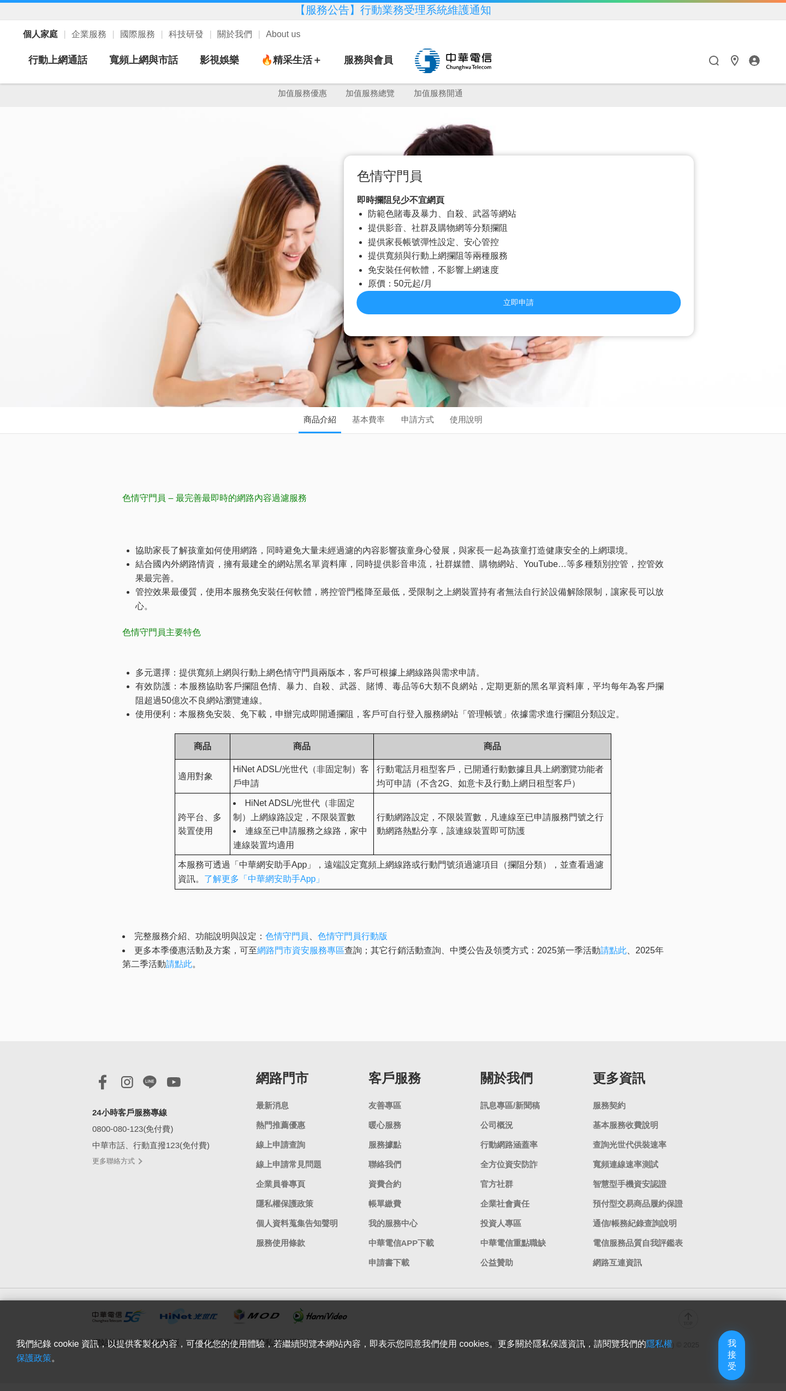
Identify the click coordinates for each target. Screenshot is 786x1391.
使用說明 (484, 424)
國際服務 (138, 34)
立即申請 (593, 303)
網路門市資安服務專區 (300, 958)
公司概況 (496, 1132)
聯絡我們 (384, 1172)
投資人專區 (500, 1230)
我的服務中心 (393, 1230)
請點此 (613, 958)
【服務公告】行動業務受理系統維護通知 (393, 10)
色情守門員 (287, 943)
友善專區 (384, 1113)
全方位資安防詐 (509, 1172)
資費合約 (384, 1191)
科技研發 (187, 34)
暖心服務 (384, 1132)
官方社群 (496, 1191)
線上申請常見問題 (288, 1172)
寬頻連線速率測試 (625, 1172)
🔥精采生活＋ (394, 60)
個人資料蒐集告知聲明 (297, 1230)
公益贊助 (496, 1270)
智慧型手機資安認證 (629, 1191)
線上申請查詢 (280, 1152)
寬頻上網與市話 (246, 60)
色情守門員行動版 (353, 943)
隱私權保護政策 (284, 1211)
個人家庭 (41, 34)
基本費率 (362, 424)
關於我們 (235, 34)
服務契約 (609, 1113)
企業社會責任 (504, 1211)
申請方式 (423, 424)
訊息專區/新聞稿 (510, 1113)
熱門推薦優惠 (280, 1132)
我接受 (712, 1365)
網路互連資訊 (617, 1270)
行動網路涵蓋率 (509, 1152)
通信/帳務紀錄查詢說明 (635, 1230)
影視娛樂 (322, 60)
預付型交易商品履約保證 (638, 1211)
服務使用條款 (280, 1250)
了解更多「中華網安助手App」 (264, 886)
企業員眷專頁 (280, 1191)
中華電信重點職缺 (513, 1250)
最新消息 (272, 1113)
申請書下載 (388, 1270)
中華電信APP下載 (401, 1250)
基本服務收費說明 (625, 1132)
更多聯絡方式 (116, 1168)
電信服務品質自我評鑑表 (638, 1250)
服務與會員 (471, 60)
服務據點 (384, 1152)
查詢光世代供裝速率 (629, 1152)
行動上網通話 (160, 60)
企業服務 (90, 34)
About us (283, 34)
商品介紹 (301, 424)
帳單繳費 (384, 1211)
